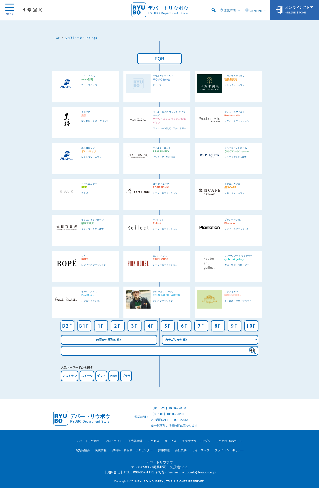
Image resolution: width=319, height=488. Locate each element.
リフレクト (158, 220)
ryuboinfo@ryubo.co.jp (199, 472)
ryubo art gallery (234, 259)
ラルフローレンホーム (235, 148)
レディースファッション (236, 121)
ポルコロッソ (88, 148)
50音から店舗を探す (109, 339)
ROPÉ (84, 259)
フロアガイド (114, 441)
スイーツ (87, 376)
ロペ (83, 255)
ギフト (101, 376)
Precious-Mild (232, 115)
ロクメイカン (231, 291)
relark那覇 (87, 79)
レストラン (69, 376)
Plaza (113, 376)
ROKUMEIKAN (232, 295)
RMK (84, 187)
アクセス (153, 441)
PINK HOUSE (160, 259)
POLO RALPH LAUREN (166, 295)
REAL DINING (161, 151)
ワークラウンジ (89, 85)
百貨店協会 (82, 450)
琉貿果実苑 (230, 79)
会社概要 (181, 450)
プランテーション (233, 220)
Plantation (230, 223)
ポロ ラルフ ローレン (163, 291)
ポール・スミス (89, 291)
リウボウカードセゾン (196, 441)
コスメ (84, 193)
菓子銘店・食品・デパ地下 (94, 121)
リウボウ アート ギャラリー (238, 255)
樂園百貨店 (87, 223)
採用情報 (164, 450)
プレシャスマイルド (234, 112)
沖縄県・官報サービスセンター (132, 450)
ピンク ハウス (160, 255)
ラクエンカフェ (232, 184)
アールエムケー (89, 184)
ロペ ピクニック (161, 184)
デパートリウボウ (88, 441)
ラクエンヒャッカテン (92, 220)
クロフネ (85, 112)
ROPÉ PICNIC (161, 187)
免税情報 (101, 450)
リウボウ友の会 (161, 79)
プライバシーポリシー (229, 450)
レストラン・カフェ (234, 85)
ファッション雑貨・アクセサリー (169, 128)
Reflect (157, 223)
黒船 (83, 115)
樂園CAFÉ (230, 187)
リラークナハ (88, 76)
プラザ (126, 376)
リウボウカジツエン (234, 76)
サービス (157, 85)
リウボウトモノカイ (163, 76)
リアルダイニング (162, 148)
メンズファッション (91, 301)
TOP (57, 38)
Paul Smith (87, 295)
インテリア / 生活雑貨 (164, 157)
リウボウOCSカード (229, 441)
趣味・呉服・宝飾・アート (237, 265)
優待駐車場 (135, 441)
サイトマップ (200, 450)
